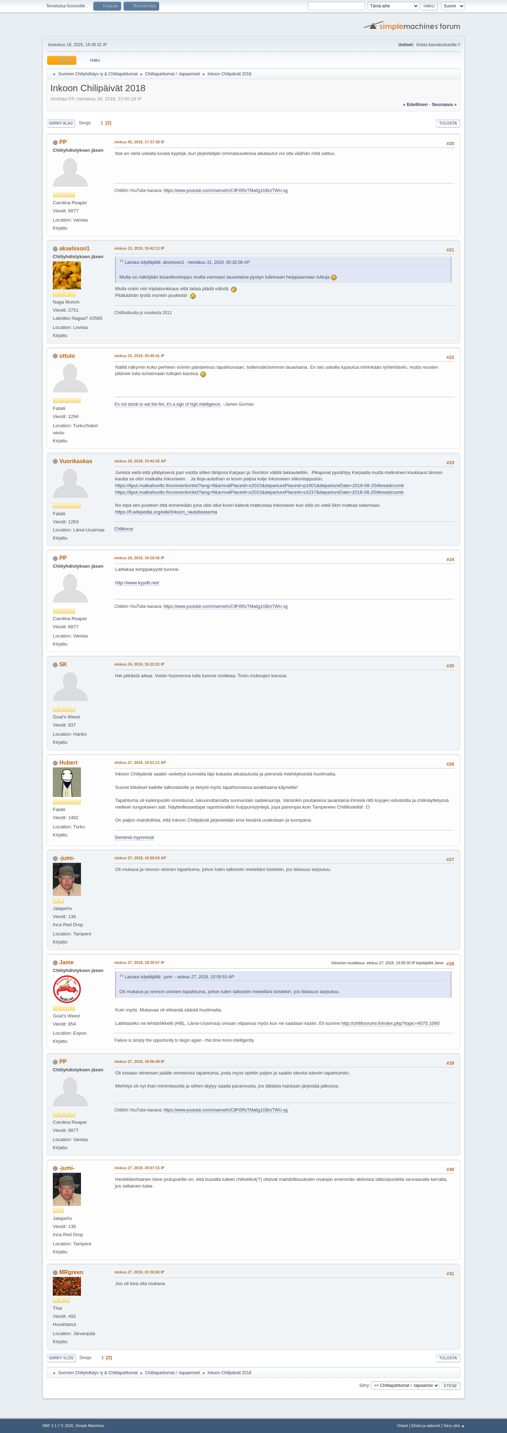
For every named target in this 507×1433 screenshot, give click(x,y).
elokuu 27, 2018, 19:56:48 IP (139, 1061)
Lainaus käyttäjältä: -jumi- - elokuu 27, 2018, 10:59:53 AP (179, 976)
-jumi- (67, 858)
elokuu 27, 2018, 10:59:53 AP (140, 858)
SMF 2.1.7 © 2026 (57, 1425)
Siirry (364, 1385)
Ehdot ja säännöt (426, 1425)
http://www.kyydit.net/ (137, 582)
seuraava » (444, 104)
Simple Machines (89, 1425)
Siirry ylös (61, 1358)
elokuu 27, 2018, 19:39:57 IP (139, 962)
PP (63, 142)
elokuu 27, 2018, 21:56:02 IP (139, 1272)
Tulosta (448, 123)
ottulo (67, 356)
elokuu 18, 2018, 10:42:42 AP (140, 461)
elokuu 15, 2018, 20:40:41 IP (139, 356)
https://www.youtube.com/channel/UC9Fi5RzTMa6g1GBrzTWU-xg (225, 190)
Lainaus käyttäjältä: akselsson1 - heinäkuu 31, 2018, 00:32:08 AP (187, 262)
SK (63, 664)
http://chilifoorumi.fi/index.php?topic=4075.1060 (390, 1023)
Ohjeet (402, 1425)
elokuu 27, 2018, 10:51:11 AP (140, 762)
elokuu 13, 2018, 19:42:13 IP (139, 248)
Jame (66, 962)
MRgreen (71, 1272)
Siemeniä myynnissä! (134, 837)
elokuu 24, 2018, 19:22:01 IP (139, 664)
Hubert (68, 763)
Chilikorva (123, 529)
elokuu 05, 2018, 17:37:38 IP (139, 142)
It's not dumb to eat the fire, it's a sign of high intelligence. (167, 404)
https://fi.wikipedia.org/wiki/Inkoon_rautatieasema (166, 512)
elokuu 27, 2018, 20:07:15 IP (139, 1168)
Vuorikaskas (75, 461)
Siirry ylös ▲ (454, 1425)
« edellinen (415, 104)
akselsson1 (74, 248)
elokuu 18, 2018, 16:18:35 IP (139, 558)
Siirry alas (61, 123)
